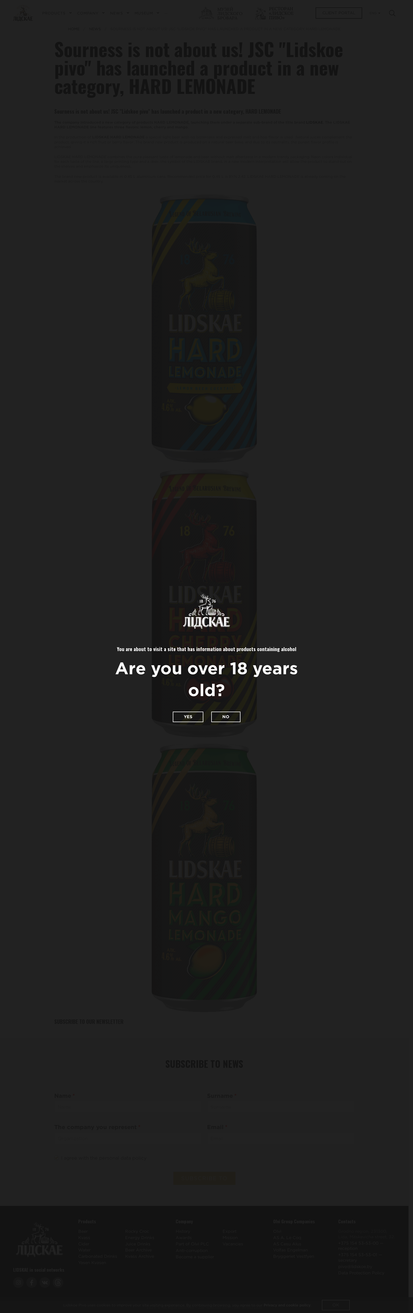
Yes (188, 716)
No (225, 716)
